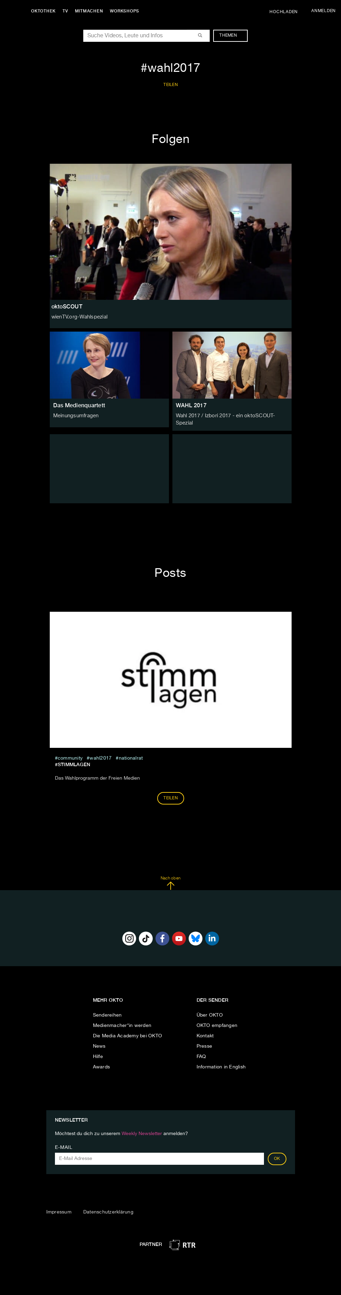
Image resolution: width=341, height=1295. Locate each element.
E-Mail (64, 1144)
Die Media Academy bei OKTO (127, 1032)
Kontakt (205, 1032)
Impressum (59, 1208)
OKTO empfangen (217, 1022)
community (70, 754)
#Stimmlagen (73, 761)
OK (277, 1155)
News (99, 1042)
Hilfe (98, 1053)
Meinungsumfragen (75, 415)
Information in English (221, 1063)
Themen (231, 36)
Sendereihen (107, 1011)
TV (67, 11)
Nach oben (170, 879)
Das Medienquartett (79, 405)
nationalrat (131, 754)
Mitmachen (91, 11)
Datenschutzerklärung (108, 1208)
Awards (101, 1063)
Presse (204, 1042)
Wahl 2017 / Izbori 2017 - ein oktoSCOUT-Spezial (231, 415)
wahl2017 (100, 754)
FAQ (201, 1053)
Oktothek (45, 11)
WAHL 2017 (191, 405)
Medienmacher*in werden (122, 1022)
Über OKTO (210, 1011)
